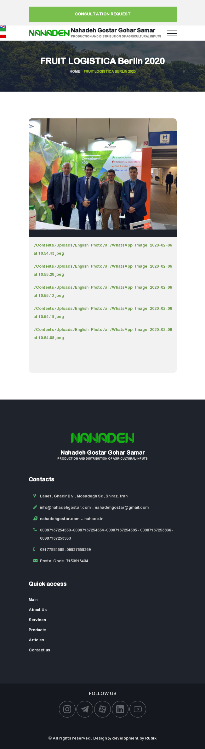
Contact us (39, 650)
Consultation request (103, 14)
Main (33, 600)
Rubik (151, 738)
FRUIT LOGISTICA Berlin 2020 (102, 62)
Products (37, 630)
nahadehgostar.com (59, 519)
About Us (38, 610)
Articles (36, 640)
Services (37, 620)
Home (75, 72)
